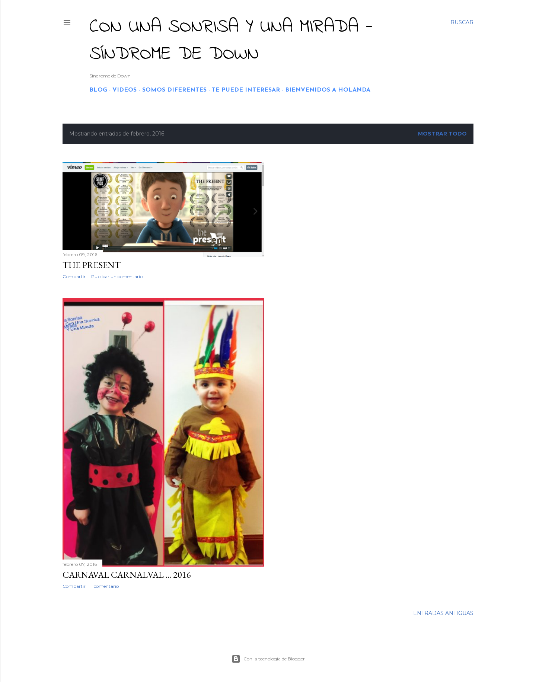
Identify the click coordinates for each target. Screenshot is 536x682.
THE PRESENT (92, 265)
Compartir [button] (74, 276)
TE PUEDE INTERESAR (246, 90)
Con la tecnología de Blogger (268, 658)
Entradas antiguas (443, 613)
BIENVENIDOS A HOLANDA (327, 90)
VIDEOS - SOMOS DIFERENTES (159, 90)
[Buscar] (461, 22)
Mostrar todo (442, 133)
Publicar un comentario (117, 276)
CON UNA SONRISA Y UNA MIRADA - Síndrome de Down (231, 40)
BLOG (98, 90)
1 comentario (105, 586)
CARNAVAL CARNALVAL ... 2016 (127, 574)
